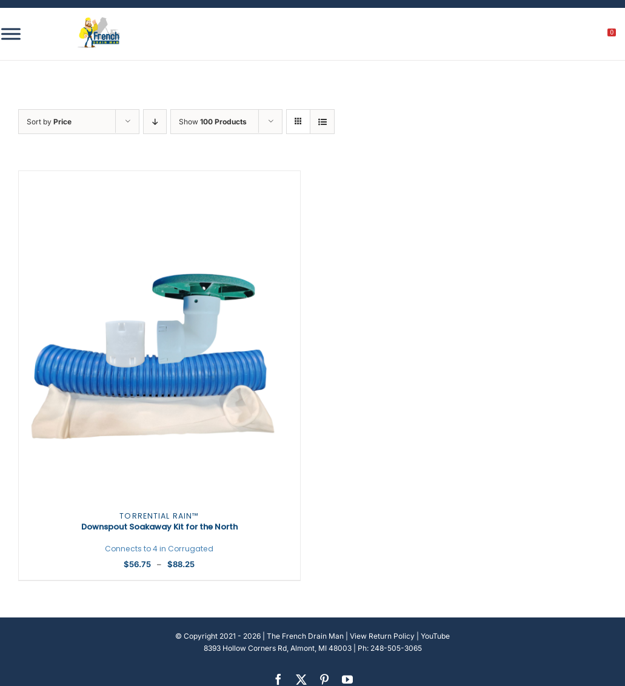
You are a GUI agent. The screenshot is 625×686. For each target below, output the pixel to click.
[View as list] (322, 121)
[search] (545, 36)
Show (213, 121)
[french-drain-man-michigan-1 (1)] (99, 21)
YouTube (435, 636)
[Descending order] (155, 121)
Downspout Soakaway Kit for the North (159, 532)
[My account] (571, 36)
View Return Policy (382, 636)
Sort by (49, 121)
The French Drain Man (305, 636)
